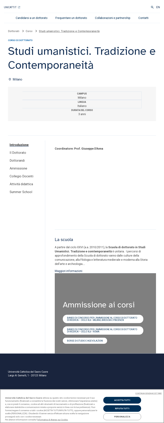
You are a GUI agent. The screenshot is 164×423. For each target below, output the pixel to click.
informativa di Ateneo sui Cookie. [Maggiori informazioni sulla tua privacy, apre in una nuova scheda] (52, 420)
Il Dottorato (18, 153)
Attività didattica (21, 184)
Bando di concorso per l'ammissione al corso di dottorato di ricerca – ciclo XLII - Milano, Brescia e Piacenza (102, 318)
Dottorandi (17, 160)
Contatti (143, 18)
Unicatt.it (10, 7)
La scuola (64, 239)
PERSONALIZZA (122, 416)
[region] (82, 406)
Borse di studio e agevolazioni (85, 340)
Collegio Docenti (21, 176)
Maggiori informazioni (68, 271)
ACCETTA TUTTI (122, 400)
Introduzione (19, 145)
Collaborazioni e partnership (112, 18)
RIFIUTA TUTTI (122, 408)
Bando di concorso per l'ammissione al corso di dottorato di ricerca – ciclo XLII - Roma (102, 330)
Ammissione (18, 168)
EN (158, 7)
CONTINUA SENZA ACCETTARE (148, 393)
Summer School (21, 192)
